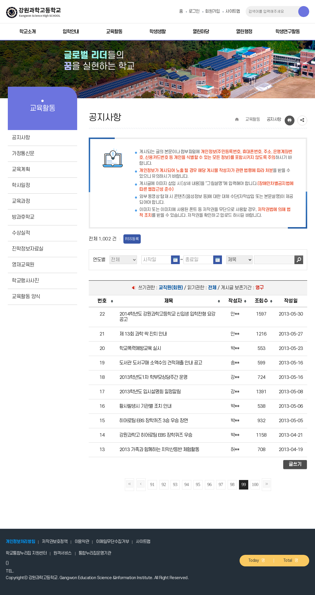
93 (175, 484)
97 (221, 484)
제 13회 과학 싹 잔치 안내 (143, 334)
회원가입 (212, 11)
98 (232, 484)
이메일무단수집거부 (112, 541)
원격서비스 (62, 553)
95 (198, 484)
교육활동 (114, 31)
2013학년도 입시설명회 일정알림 (150, 391)
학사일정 (21, 185)
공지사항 (21, 137)
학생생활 (157, 31)
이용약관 (82, 541)
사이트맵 (232, 11)
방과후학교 (23, 217)
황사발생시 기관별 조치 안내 (145, 406)
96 (209, 484)
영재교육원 (23, 265)
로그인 (194, 11)
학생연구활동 (287, 31)
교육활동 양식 (26, 296)
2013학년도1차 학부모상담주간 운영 (153, 377)
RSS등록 (132, 239)
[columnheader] (102, 301)
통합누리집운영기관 (95, 553)
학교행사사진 (25, 280)
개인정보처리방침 (20, 541)
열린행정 (244, 31)
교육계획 (21, 169)
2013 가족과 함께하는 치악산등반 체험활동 (159, 449)
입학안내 (71, 31)
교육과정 (21, 201)
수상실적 (21, 233)
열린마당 (201, 31)
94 (186, 484)
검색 (298, 259)
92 (164, 484)
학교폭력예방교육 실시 (140, 348)
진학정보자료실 (27, 249)
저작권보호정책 (55, 541)
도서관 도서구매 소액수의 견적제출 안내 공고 (160, 363)
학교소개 (27, 31)
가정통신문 (23, 153)
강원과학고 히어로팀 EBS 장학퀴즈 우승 (155, 435)
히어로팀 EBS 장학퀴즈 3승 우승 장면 (153, 420)
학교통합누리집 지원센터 (26, 553)
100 (255, 484)
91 (152, 484)
